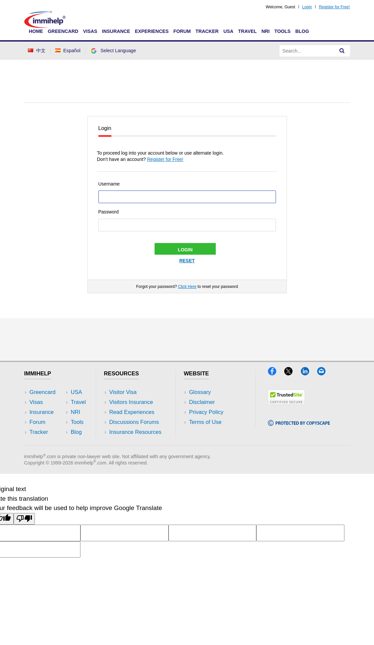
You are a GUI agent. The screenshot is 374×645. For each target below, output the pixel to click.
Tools (282, 31)
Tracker (207, 31)
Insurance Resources (135, 432)
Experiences (152, 31)
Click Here (187, 286)
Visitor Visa (123, 392)
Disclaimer (202, 402)
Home (36, 31)
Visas (90, 31)
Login (307, 7)
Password (108, 211)
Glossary (200, 392)
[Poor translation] (24, 519)
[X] (292, 373)
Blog (302, 31)
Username (109, 184)
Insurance (116, 31)
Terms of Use (205, 422)
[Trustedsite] (286, 402)
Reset (187, 260)
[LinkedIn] (309, 373)
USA (228, 31)
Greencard (63, 31)
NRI (265, 31)
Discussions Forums (134, 422)
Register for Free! (334, 7)
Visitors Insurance (131, 402)
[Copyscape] (299, 423)
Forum (181, 31)
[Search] (342, 51)
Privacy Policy (206, 412)
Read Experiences (132, 412)
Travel (247, 31)
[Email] (324, 373)
